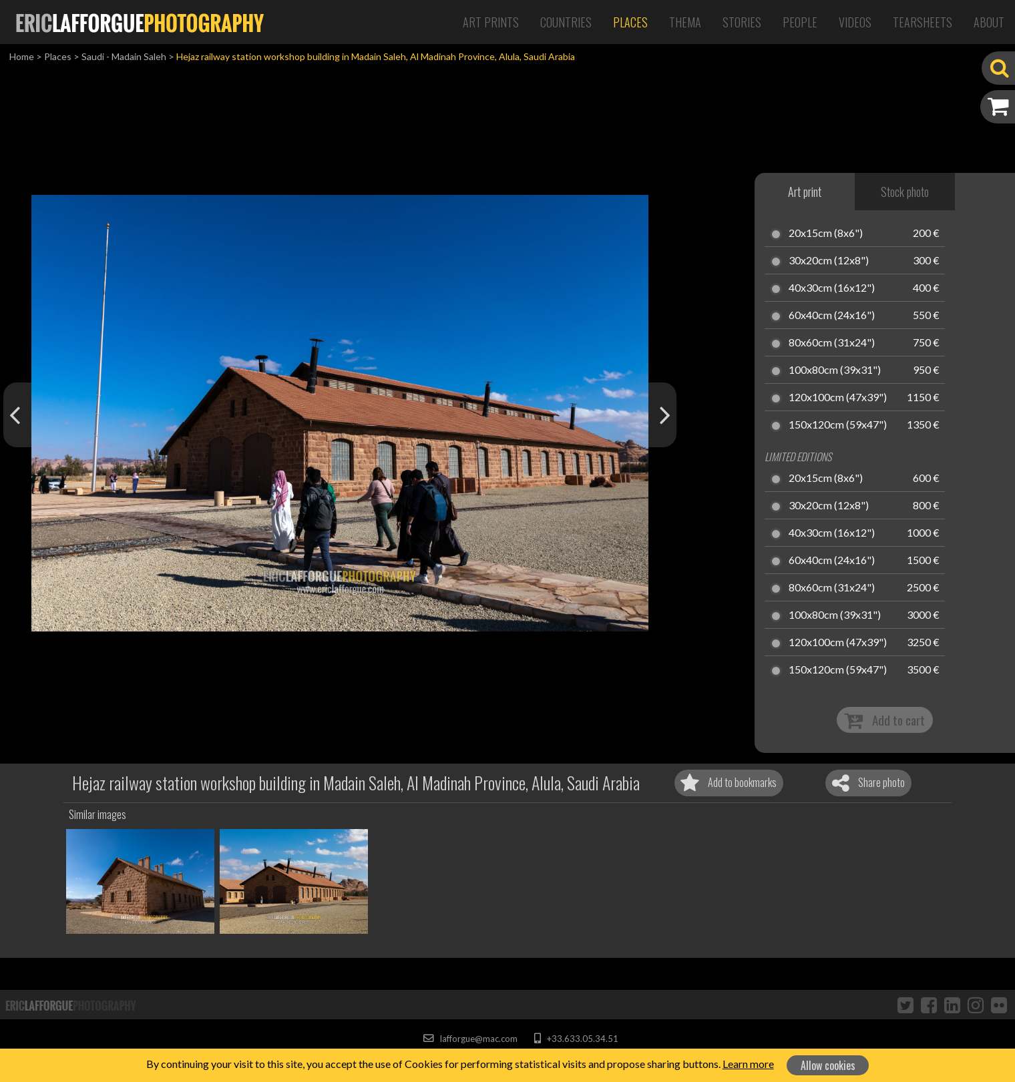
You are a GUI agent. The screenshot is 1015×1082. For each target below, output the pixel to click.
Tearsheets (922, 22)
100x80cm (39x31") (835, 370)
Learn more (748, 1063)
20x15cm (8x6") (826, 233)
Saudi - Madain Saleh (123, 56)
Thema (685, 22)
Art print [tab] (804, 191)
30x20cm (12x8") (829, 261)
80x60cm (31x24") (832, 343)
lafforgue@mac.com (470, 1038)
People (800, 22)
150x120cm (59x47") (838, 425)
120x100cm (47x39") (838, 397)
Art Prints (491, 22)
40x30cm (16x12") (832, 288)
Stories (742, 22)
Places (630, 22)
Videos (855, 22)
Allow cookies (828, 1065)
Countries (566, 22)
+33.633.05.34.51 (576, 1038)
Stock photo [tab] (905, 191)
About (989, 22)
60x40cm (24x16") (832, 315)
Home (21, 56)
